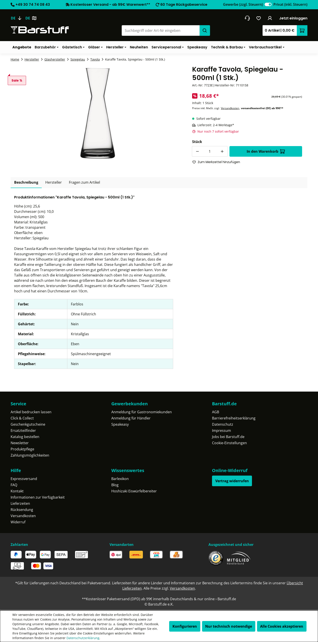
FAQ (14, 484)
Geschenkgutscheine (28, 424)
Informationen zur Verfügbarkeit (38, 497)
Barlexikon (120, 478)
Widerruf (18, 522)
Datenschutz (222, 424)
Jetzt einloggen (293, 18)
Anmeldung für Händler (131, 418)
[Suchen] (204, 30)
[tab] (26, 182)
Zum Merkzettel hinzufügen (216, 162)
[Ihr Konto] (270, 18)
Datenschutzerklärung (82, 638)
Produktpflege (22, 449)
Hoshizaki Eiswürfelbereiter (134, 491)
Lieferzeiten (20, 503)
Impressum (221, 430)
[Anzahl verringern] (197, 151)
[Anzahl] (209, 151)
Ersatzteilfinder (23, 430)
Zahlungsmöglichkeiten (30, 455)
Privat (290, 4)
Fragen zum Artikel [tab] (84, 182)
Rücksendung (22, 509)
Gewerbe (243, 4)
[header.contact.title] (247, 18)
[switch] (268, 4)
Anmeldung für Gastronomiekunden (141, 412)
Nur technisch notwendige (228, 626)
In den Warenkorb (266, 151)
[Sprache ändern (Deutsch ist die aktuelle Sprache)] (18, 18)
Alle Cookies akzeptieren (281, 626)
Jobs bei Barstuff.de (228, 436)
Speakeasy (120, 424)
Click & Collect (22, 418)
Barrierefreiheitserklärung (234, 418)
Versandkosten (230, 108)
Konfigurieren (184, 626)
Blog (115, 484)
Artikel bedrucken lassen (31, 412)
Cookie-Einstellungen (229, 442)
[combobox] (160, 30)
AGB (215, 412)
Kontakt (17, 491)
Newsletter (20, 442)
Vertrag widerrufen (232, 480)
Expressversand (24, 478)
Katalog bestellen (25, 436)
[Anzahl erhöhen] (222, 151)
